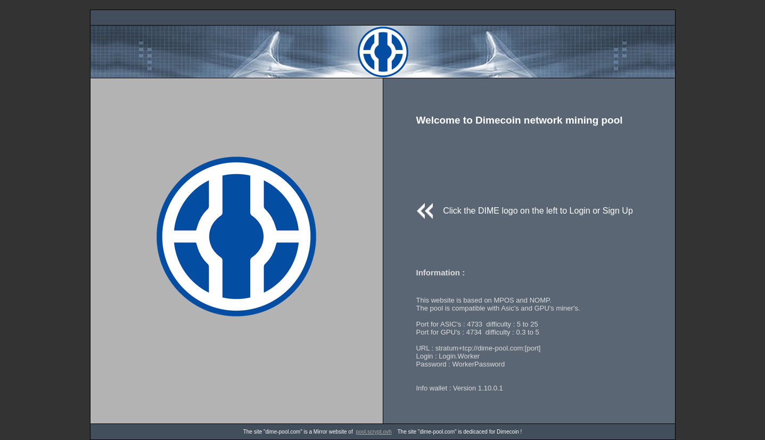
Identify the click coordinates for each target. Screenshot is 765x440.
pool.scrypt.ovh (373, 432)
